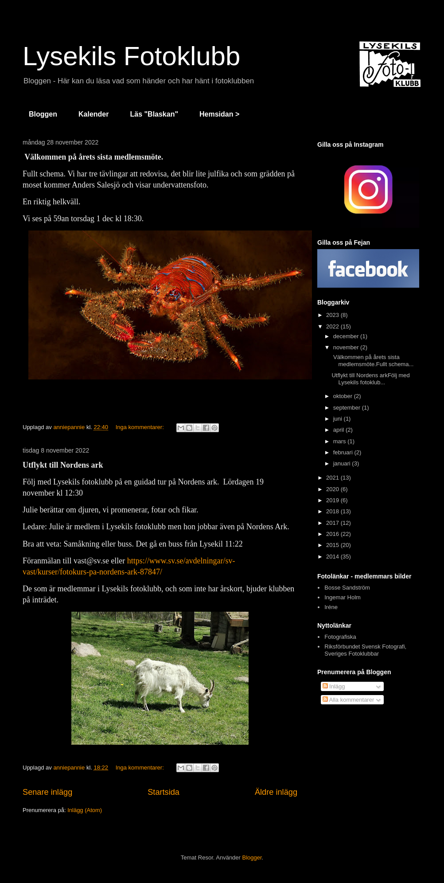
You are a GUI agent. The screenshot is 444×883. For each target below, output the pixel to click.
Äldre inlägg (276, 792)
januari (342, 463)
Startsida (163, 792)
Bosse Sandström (347, 587)
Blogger (252, 857)
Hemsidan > (219, 114)
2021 (333, 477)
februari (343, 452)
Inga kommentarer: (141, 427)
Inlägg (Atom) (84, 810)
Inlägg (334, 686)
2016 (333, 534)
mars (340, 441)
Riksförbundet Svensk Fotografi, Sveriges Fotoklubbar (365, 650)
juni (338, 418)
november (346, 347)
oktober (343, 396)
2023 (333, 315)
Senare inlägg (47, 792)
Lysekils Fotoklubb (131, 56)
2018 (333, 511)
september (347, 407)
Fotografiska (340, 636)
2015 (333, 545)
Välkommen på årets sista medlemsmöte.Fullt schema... (372, 360)
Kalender (93, 114)
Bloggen (43, 114)
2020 (333, 489)
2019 (333, 500)
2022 (333, 326)
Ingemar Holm (342, 597)
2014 (333, 556)
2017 (333, 523)
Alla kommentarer (348, 699)
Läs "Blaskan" (154, 114)
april (339, 429)
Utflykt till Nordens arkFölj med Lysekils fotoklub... (370, 379)
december (346, 336)
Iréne (331, 607)
